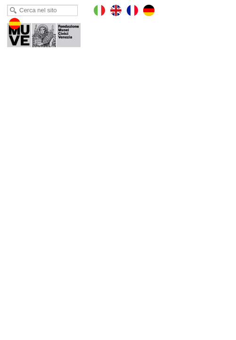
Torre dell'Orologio (50, 33)
